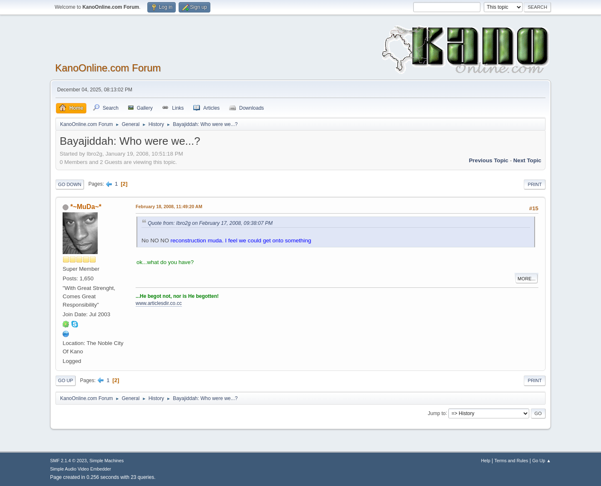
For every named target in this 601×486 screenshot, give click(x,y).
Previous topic (488, 160)
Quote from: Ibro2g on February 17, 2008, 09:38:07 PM (210, 223)
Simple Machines (106, 460)
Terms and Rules (511, 460)
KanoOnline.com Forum (108, 67)
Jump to (437, 413)
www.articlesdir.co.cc (159, 303)
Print (535, 184)
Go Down (69, 184)
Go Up (65, 380)
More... (526, 278)
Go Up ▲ (541, 460)
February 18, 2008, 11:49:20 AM (169, 206)
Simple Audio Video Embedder (80, 468)
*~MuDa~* (85, 206)
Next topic (527, 160)
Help (485, 460)
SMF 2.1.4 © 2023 (68, 460)
